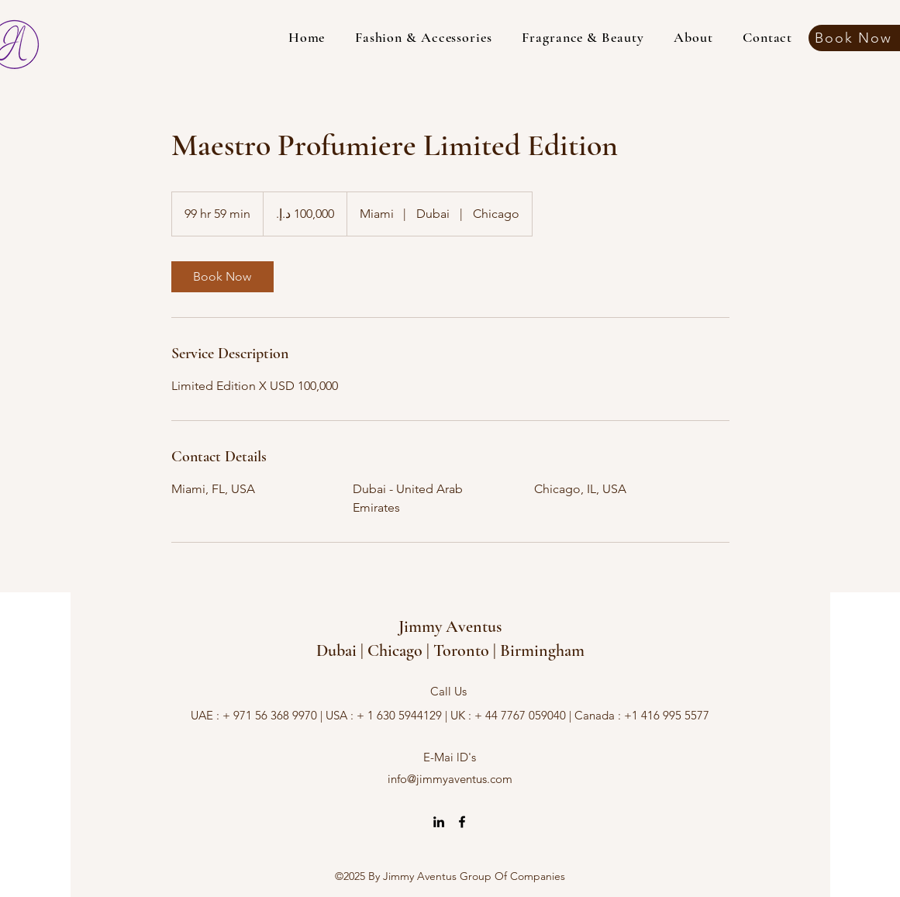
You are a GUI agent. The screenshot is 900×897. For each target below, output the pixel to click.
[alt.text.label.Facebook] (462, 822)
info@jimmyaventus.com (450, 778)
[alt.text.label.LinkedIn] (439, 822)
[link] (222, 276)
